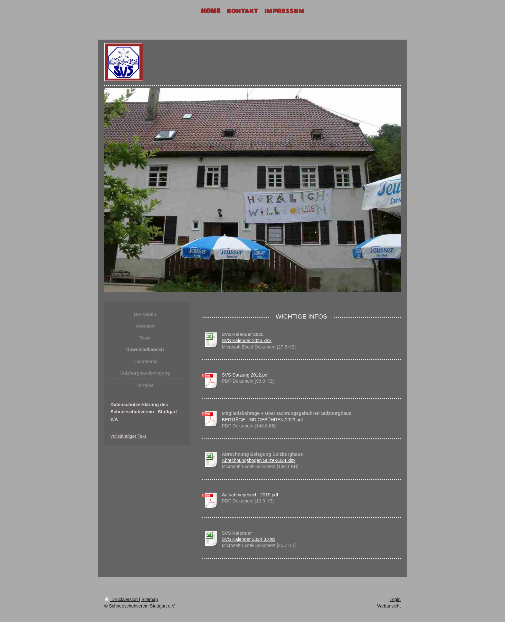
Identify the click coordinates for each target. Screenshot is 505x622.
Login (395, 599)
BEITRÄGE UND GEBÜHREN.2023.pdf (262, 419)
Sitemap (149, 599)
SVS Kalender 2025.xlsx (247, 340)
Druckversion (121, 599)
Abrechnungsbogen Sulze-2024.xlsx (259, 460)
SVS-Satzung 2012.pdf (245, 375)
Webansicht (389, 605)
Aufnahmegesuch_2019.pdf (250, 494)
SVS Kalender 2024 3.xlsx (248, 539)
